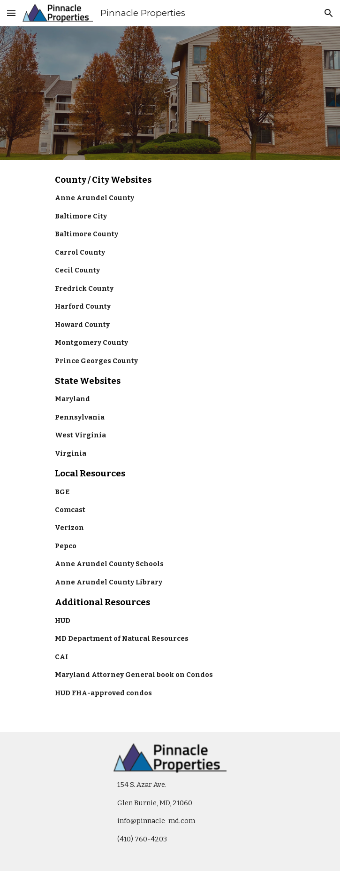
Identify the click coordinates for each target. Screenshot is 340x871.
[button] (11, 13)
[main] (170, 446)
